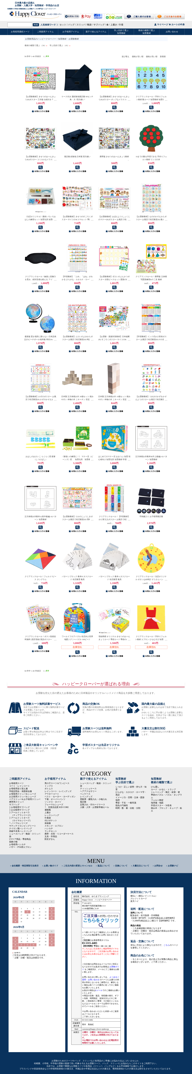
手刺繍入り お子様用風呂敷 (151, 516)
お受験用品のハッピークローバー (40, 39)
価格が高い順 (151, 56)
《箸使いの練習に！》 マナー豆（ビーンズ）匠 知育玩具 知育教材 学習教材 (78, 459)
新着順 (163, 56)
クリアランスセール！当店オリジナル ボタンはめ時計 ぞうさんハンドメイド (151, 579)
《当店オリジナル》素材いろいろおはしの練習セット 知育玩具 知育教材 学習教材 (40, 219)
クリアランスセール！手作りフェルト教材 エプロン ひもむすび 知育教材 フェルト (151, 639)
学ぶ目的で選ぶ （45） (60, 45)
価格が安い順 (137, 56)
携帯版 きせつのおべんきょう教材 (114, 156)
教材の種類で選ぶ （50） (36, 45)
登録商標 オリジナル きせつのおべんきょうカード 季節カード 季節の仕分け (114, 639)
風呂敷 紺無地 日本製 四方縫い (77, 156)
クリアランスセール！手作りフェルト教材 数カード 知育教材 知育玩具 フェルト (151, 99)
